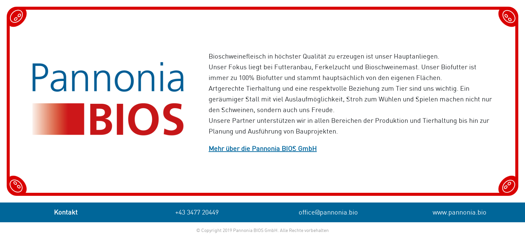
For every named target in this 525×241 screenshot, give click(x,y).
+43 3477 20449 (197, 212)
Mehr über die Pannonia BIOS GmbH (263, 149)
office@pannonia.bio (328, 212)
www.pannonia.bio (459, 212)
